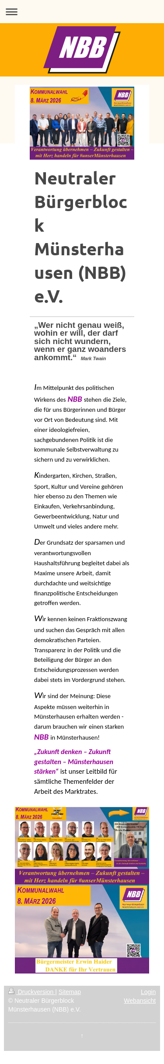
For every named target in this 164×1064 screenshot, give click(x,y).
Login (148, 991)
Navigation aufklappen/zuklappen (82, 11)
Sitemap (70, 991)
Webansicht (140, 1000)
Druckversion (31, 991)
